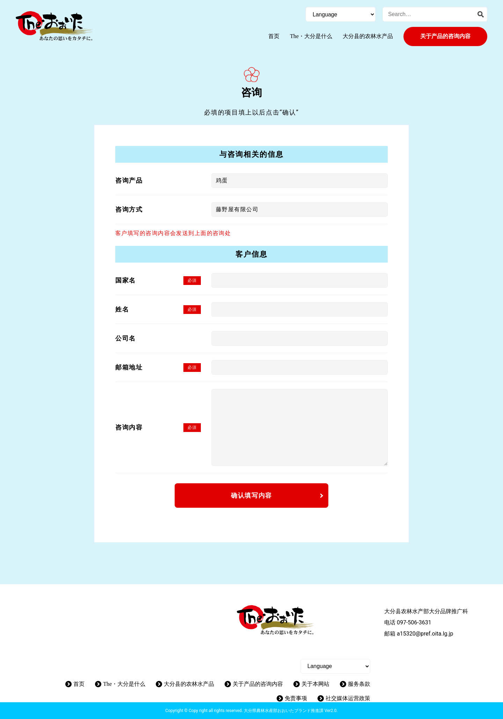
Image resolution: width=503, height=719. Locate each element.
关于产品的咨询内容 (445, 36)
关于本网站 (315, 684)
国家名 (125, 280)
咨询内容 (129, 427)
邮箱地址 (129, 367)
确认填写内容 (251, 495)
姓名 (122, 309)
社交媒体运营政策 (348, 698)
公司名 (125, 338)
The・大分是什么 (311, 36)
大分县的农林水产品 (368, 36)
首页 (273, 36)
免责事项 (296, 698)
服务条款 (359, 684)
